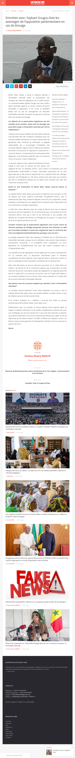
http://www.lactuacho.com (38, 360)
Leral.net (8, 721)
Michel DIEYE (10, 432)
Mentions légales (10, 702)
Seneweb (8, 723)
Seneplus (8, 737)
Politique (21, 11)
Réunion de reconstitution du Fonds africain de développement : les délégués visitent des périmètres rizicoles (60, 156)
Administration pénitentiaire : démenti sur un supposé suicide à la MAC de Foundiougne (36, 602)
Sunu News (8, 735)
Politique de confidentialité (26, 702)
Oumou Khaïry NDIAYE (14, 30)
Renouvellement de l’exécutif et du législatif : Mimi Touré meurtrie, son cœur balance (60, 129)
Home (7, 11)
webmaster (10, 476)
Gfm (6, 725)
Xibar (7, 729)
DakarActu (8, 727)
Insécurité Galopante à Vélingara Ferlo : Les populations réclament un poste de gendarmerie (59, 103)
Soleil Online (9, 733)
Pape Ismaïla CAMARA (13, 605)
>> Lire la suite (10, 671)
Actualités (14, 11)
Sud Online (8, 731)
